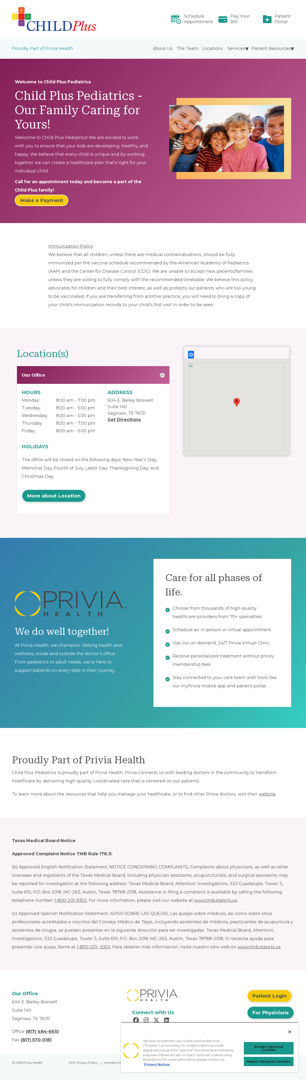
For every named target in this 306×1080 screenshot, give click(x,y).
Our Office (33, 375)
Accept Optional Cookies (269, 1048)
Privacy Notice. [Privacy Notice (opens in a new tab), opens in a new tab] (157, 1064)
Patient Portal (282, 19)
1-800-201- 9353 (93, 947)
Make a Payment (41, 200)
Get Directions (124, 419)
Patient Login (269, 996)
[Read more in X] (157, 1020)
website (267, 794)
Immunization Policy (70, 246)
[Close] (289, 1032)
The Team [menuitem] (187, 48)
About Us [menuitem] (163, 48)
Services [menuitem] (236, 48)
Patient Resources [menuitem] (271, 48)
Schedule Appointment (198, 19)
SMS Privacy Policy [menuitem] (83, 1062)
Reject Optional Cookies (269, 1061)
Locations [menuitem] (212, 48)
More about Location (54, 496)
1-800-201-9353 (71, 900)
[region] (209, 1047)
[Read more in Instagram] (147, 1020)
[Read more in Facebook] (136, 1020)
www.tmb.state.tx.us (215, 900)
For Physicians (270, 1013)
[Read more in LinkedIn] (167, 1020)
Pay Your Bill (240, 19)
